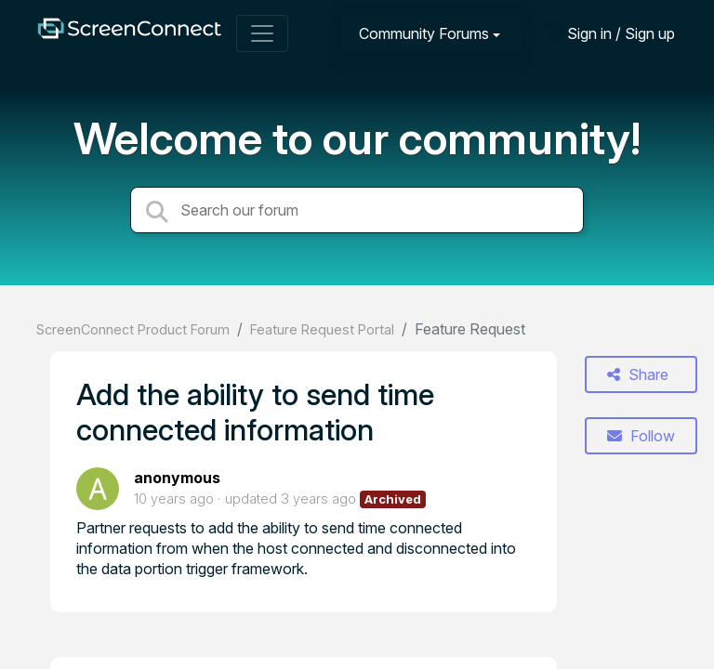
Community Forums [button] (424, 33)
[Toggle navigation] (262, 33)
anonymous (177, 477)
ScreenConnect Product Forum (133, 329)
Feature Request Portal (322, 329)
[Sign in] (607, 33)
